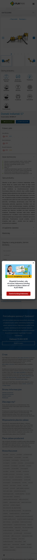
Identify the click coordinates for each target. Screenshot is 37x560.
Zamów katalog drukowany (18, 294)
